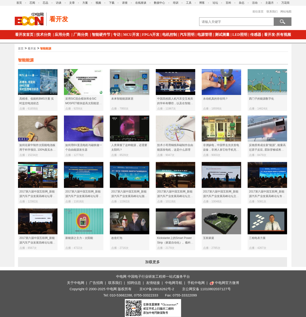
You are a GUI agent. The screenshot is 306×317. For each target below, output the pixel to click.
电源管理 (204, 35)
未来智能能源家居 (122, 98)
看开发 (32, 48)
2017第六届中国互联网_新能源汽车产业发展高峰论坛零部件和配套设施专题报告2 (37, 196)
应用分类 (62, 35)
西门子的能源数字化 (261, 98)
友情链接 (153, 283)
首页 (19, 2)
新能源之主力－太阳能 (79, 238)
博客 (202, 2)
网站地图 (285, 11)
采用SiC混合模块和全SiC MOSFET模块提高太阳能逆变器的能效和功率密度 (83, 103)
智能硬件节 (101, 35)
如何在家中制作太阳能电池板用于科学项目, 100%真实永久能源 (37, 149)
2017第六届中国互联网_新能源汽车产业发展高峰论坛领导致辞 (37, 242)
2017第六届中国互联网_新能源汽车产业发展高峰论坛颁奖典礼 (129, 196)
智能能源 (45, 48)
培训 (175, 2)
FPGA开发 (151, 35)
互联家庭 (208, 238)
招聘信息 (134, 283)
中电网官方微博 (224, 283)
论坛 (215, 2)
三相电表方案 (257, 238)
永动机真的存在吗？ (215, 98)
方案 (85, 2)
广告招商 (96, 283)
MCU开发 (131, 35)
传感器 (255, 35)
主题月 (269, 2)
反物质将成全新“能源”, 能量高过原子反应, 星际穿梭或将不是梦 (267, 149)
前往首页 (258, 11)
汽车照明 (187, 35)
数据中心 (159, 2)
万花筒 (285, 2)
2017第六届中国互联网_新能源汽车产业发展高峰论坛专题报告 (267, 196)
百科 (228, 2)
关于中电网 (75, 283)
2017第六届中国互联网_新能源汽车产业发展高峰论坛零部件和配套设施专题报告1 (83, 196)
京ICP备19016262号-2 (156, 289)
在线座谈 (140, 2)
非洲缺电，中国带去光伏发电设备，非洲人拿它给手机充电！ (221, 149)
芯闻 (32, 2)
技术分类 (43, 35)
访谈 (58, 2)
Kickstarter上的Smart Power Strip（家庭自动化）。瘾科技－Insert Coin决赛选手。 (175, 242)
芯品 (45, 2)
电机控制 (169, 35)
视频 (98, 2)
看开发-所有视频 (277, 35)
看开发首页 (24, 35)
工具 (189, 2)
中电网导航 (173, 283)
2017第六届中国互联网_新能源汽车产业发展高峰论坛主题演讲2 (175, 196)
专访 (116, 35)
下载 (111, 2)
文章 (72, 2)
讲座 (125, 2)
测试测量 (222, 35)
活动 (255, 2)
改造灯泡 (116, 238)
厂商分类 (80, 35)
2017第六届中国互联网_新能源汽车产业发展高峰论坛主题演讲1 (221, 196)
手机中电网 (196, 283)
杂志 (241, 2)
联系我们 (272, 11)
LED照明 (239, 35)
